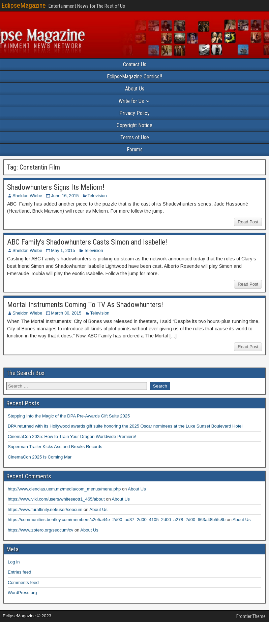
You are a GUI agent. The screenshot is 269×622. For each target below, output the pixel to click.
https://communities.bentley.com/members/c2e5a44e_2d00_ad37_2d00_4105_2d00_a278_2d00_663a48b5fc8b (117, 519)
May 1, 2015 (63, 250)
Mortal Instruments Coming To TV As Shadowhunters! (85, 304)
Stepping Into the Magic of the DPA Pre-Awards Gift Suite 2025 (69, 415)
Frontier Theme (251, 616)
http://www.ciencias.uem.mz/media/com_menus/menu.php (64, 488)
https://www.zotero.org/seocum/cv (40, 530)
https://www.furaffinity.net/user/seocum (45, 509)
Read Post (248, 221)
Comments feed (23, 582)
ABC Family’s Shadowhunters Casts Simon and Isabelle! (87, 242)
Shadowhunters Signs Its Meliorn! (55, 187)
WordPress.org (22, 592)
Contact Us (134, 64)
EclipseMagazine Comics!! (134, 76)
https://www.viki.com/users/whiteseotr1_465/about (56, 499)
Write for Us (131, 101)
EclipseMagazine (23, 5)
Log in (14, 561)
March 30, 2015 (66, 313)
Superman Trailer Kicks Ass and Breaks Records (55, 446)
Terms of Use (134, 137)
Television (97, 195)
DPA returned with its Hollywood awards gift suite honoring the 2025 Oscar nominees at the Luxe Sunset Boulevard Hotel (125, 426)
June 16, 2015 (65, 195)
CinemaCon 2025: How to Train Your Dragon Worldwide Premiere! (72, 436)
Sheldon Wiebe (27, 195)
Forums (135, 149)
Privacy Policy (134, 113)
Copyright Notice (134, 125)
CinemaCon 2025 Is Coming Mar (39, 457)
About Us (134, 88)
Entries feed (19, 572)
